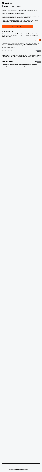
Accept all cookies (17, 26)
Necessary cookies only (21, 464)
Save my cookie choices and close (18, 469)
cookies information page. (25, 21)
